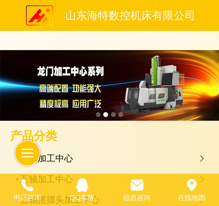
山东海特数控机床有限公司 (130, 15)
